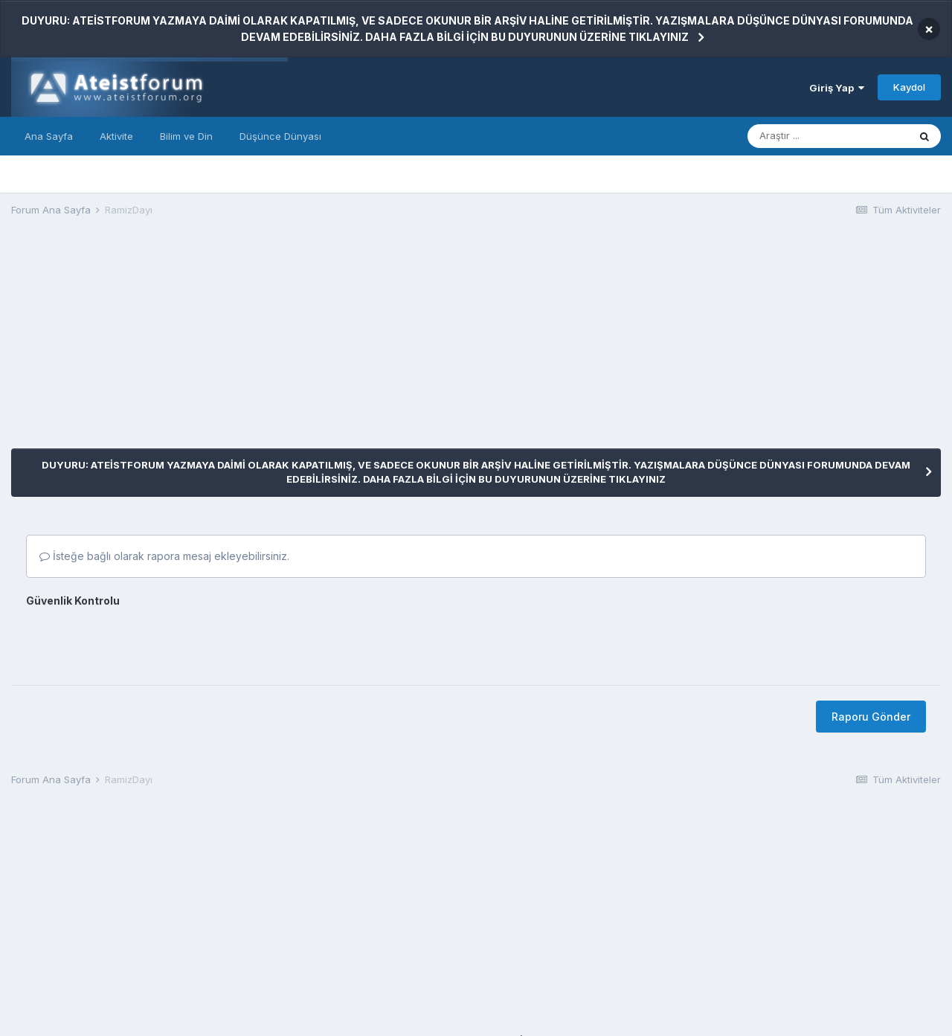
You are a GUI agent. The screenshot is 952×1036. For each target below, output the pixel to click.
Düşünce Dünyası (280, 136)
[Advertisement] (282, 344)
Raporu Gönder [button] (871, 716)
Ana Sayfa (49, 136)
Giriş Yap (836, 88)
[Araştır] (827, 136)
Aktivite (116, 136)
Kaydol (909, 87)
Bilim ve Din (186, 136)
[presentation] (139, 641)
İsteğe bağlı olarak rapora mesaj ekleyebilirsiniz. (164, 556)
